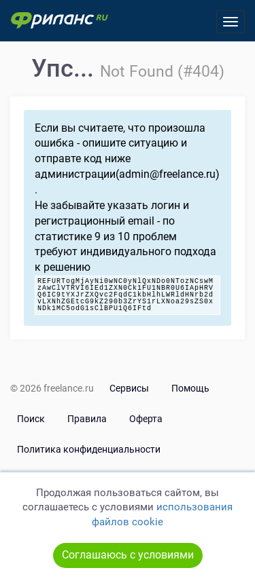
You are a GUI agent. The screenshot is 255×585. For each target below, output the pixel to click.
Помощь (190, 388)
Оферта (146, 418)
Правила (87, 418)
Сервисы (129, 388)
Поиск (31, 418)
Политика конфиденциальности (88, 449)
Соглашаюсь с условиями (128, 554)
